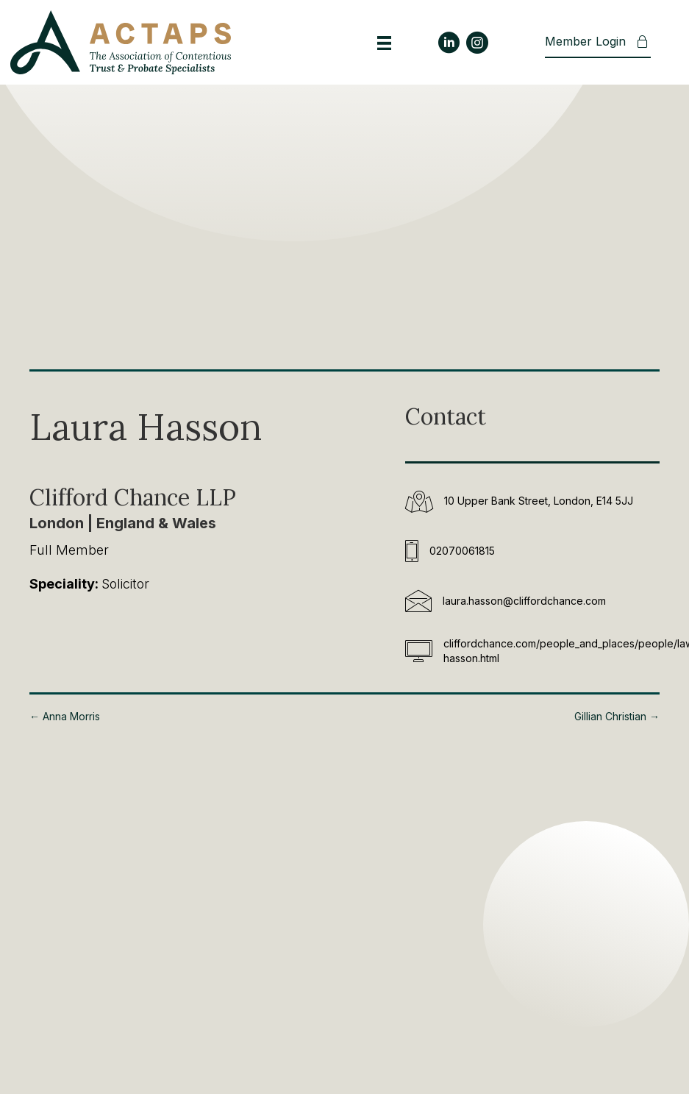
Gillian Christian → (617, 716)
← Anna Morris (64, 716)
